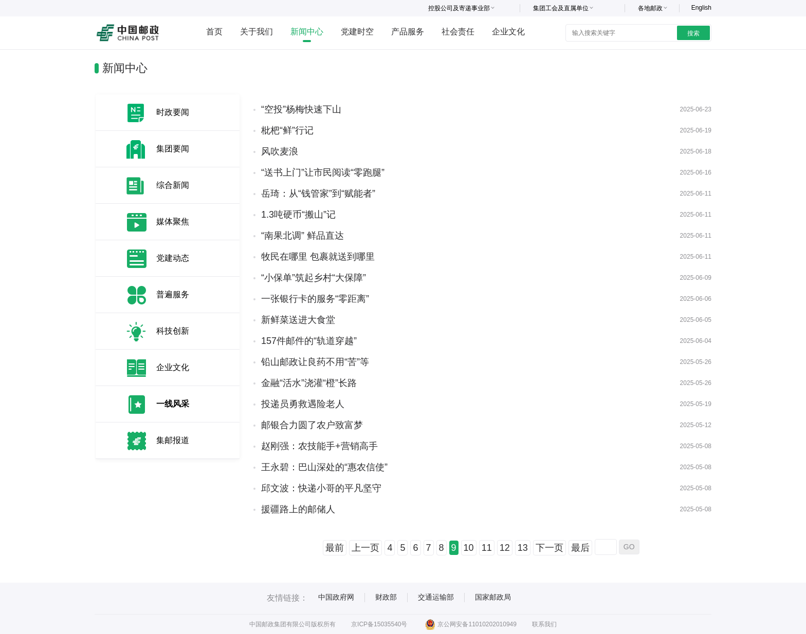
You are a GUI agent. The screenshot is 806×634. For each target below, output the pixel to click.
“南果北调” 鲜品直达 (302, 235)
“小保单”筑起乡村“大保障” (313, 278)
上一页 (365, 548)
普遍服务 (172, 294)
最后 (580, 548)
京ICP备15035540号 (379, 624)
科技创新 (172, 330)
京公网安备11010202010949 (470, 624)
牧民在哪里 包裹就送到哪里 (318, 257)
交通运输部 (436, 597)
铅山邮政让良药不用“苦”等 (315, 362)
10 (469, 548)
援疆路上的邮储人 (298, 509)
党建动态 (172, 258)
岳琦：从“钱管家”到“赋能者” (318, 193)
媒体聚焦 (172, 221)
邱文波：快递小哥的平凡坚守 (321, 488)
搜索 (693, 33)
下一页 (549, 548)
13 (523, 548)
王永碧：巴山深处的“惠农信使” (324, 467)
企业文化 (508, 31)
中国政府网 (336, 597)
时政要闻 (172, 112)
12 (505, 548)
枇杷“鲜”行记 (287, 130)
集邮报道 (172, 440)
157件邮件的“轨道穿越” (309, 341)
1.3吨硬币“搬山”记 (298, 214)
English (701, 7)
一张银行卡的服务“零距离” (315, 299)
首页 (214, 31)
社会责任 (458, 31)
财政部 (386, 597)
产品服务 (407, 31)
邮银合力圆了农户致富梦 (312, 425)
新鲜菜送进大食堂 (298, 320)
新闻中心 (306, 31)
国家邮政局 (493, 597)
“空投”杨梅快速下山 (301, 109)
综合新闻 (172, 185)
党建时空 (357, 31)
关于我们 (256, 31)
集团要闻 (172, 148)
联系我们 (544, 624)
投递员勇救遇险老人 (302, 404)
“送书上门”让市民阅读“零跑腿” (322, 172)
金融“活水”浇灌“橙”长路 (309, 383)
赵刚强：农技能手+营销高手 (319, 446)
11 (487, 548)
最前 (334, 548)
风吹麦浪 (279, 151)
